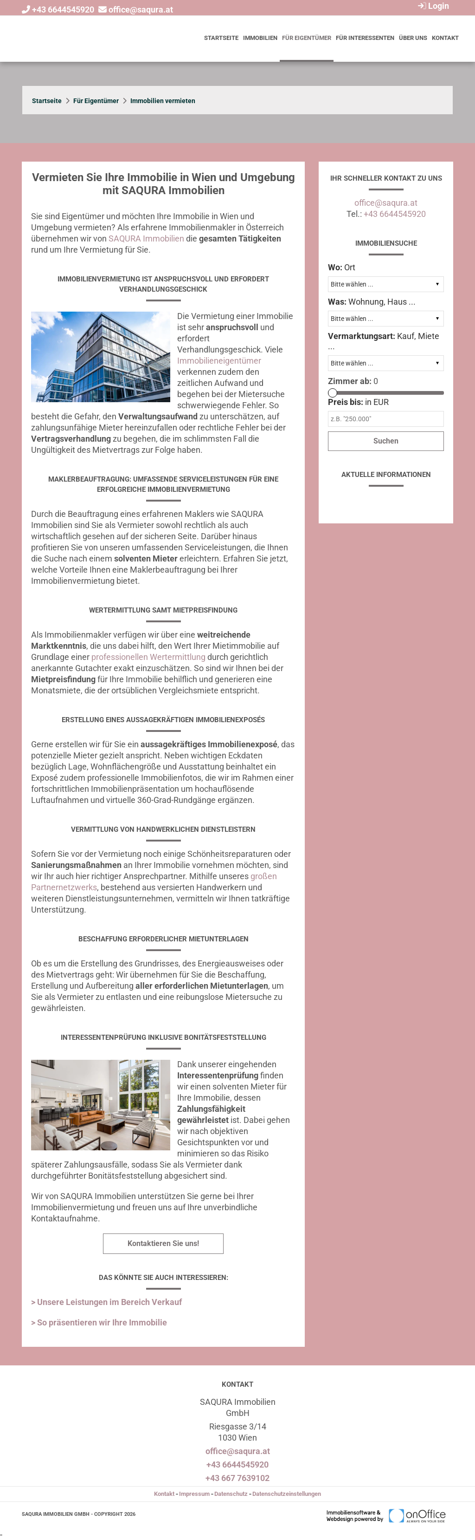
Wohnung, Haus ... (372, 302)
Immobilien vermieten (162, 100)
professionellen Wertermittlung (148, 657)
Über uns (413, 37)
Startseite (221, 37)
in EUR (358, 402)
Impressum (194, 1493)
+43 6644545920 (63, 9)
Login (432, 6)
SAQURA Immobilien (146, 238)
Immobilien (260, 37)
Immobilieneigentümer (219, 360)
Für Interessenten (365, 37)
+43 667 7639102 (237, 1478)
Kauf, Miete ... (383, 341)
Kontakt (445, 37)
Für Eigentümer (306, 37)
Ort (341, 267)
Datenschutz (231, 1493)
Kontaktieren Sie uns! (163, 1243)
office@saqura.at (141, 9)
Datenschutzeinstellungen (286, 1493)
